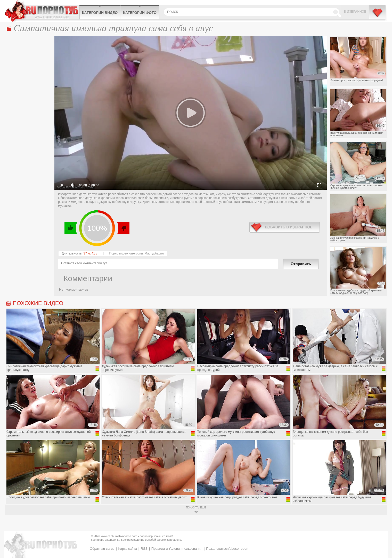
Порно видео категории (126, 253)
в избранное (284, 227)
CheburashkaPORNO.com (42, 11)
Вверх (382, 523)
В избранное (355, 11)
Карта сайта (127, 549)
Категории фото (140, 13)
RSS (144, 549)
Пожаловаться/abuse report (227, 549)
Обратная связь (102, 549)
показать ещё (196, 507)
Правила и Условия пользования (176, 549)
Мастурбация (154, 253)
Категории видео (100, 13)
